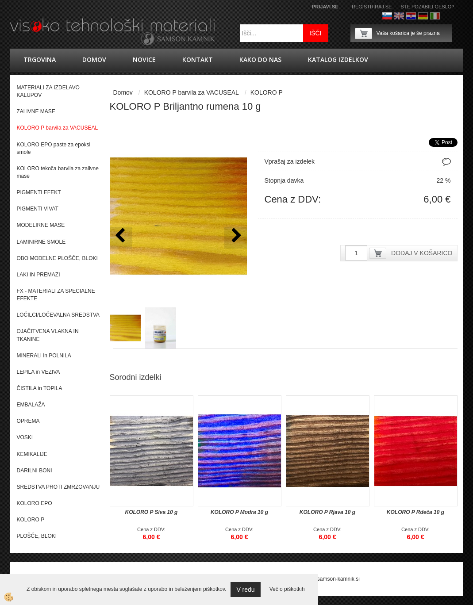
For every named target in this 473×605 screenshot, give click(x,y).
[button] (235, 238)
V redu (245, 589)
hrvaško (411, 15)
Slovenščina (387, 15)
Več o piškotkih (287, 589)
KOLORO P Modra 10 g (239, 512)
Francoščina (447, 15)
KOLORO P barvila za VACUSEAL (191, 92)
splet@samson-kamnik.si (330, 579)
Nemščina (423, 15)
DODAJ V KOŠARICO (421, 253)
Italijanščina (435, 15)
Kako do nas (260, 59)
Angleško (399, 15)
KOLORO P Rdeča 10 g (415, 512)
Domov (94, 59)
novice (144, 59)
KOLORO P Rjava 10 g (327, 512)
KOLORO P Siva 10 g (151, 512)
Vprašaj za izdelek (290, 161)
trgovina (39, 59)
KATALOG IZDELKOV (338, 59)
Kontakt (197, 59)
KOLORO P (266, 92)
